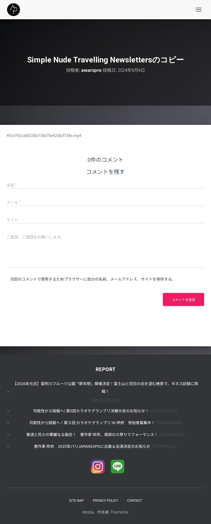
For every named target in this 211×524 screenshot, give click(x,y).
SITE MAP (76, 500)
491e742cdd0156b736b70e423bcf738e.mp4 (44, 135)
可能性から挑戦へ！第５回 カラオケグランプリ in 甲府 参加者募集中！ (92, 422)
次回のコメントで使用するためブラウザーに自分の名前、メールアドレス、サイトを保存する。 (93, 279)
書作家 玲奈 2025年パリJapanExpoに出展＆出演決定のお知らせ (92, 446)
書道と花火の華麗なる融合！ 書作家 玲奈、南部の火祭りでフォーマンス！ (92, 434)
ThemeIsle (119, 512)
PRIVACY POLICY (105, 500)
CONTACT (134, 500)
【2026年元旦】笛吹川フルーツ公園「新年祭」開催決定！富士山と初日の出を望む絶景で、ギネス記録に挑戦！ (105, 387)
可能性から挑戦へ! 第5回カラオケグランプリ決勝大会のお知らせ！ (91, 410)
